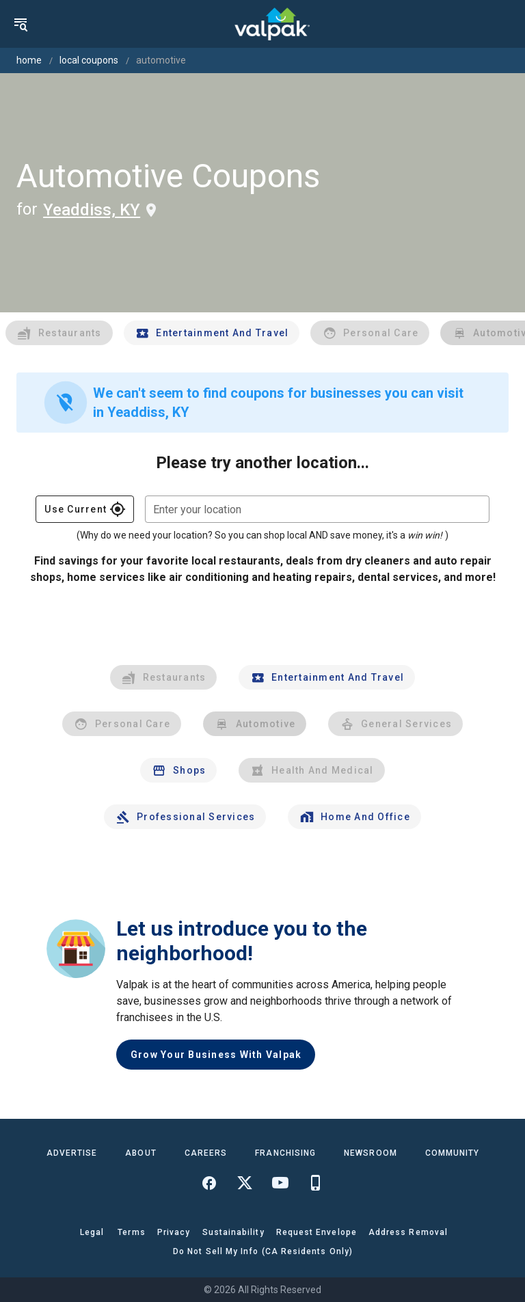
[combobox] (317, 509)
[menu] (20, 23)
